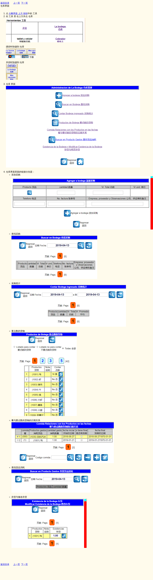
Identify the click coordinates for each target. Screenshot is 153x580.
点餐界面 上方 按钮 (18, 13)
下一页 (24, 3)
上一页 (16, 3)
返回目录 (4, 3)
